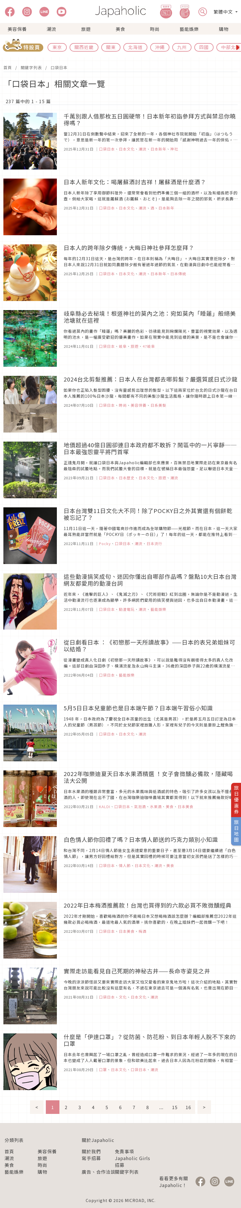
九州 (182, 47)
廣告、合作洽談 (98, 1171)
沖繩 (160, 47)
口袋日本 (59, 67)
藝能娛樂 (189, 29)
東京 (57, 47)
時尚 (155, 29)
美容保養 (17, 29)
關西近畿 (84, 47)
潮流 (51, 29)
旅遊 (86, 29)
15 (175, 1107)
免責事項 (124, 1151)
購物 (224, 29)
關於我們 (91, 1151)
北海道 (135, 47)
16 (188, 1107)
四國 (204, 47)
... (161, 1107)
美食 (120, 29)
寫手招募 (91, 1158)
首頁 (7, 67)
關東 (111, 47)
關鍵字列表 (31, 67)
